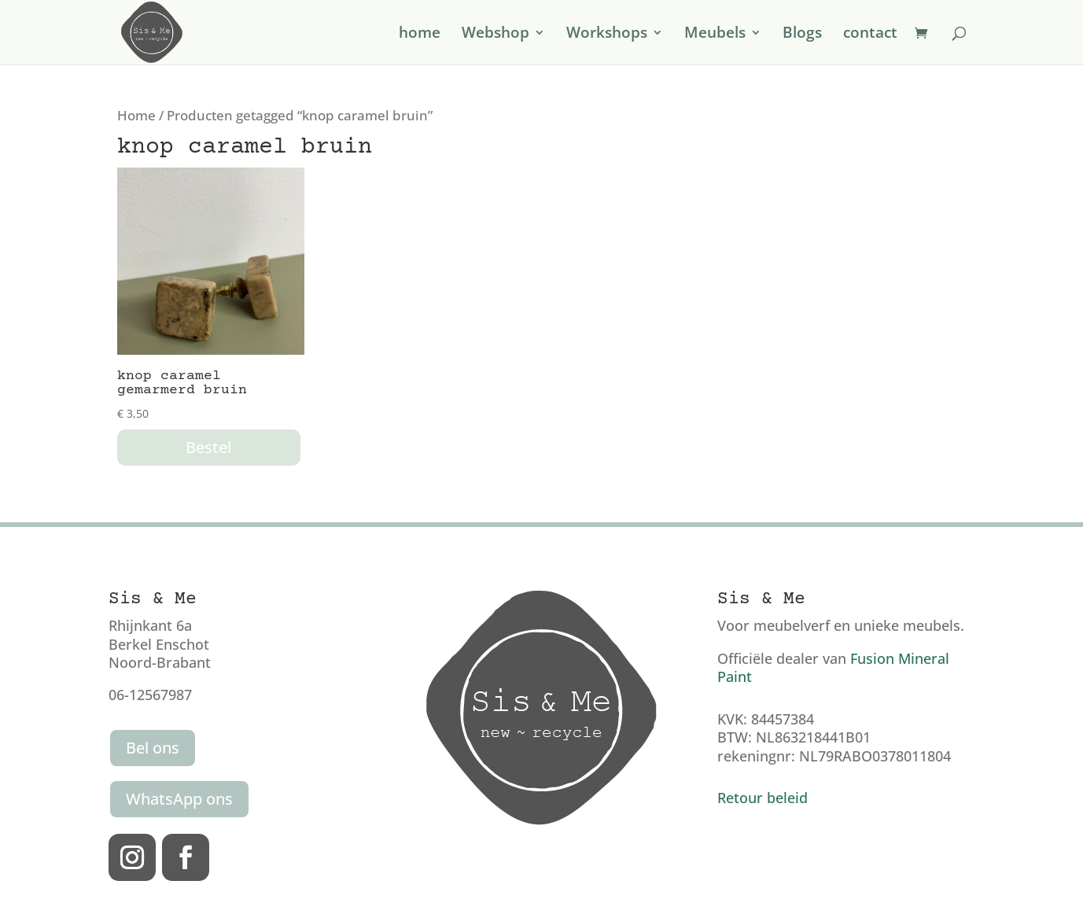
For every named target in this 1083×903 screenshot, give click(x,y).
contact (870, 34)
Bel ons (152, 747)
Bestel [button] (208, 447)
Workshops (606, 34)
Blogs (802, 34)
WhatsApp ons (179, 798)
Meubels (715, 34)
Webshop (495, 34)
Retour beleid (762, 797)
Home (136, 115)
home (419, 34)
